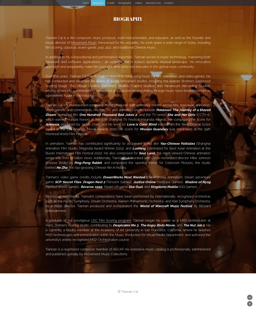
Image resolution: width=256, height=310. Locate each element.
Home (86, 3)
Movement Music (84, 42)
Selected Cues (153, 3)
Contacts (169, 3)
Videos (138, 3)
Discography (124, 3)
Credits (110, 3)
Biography (98, 3)
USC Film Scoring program (111, 220)
